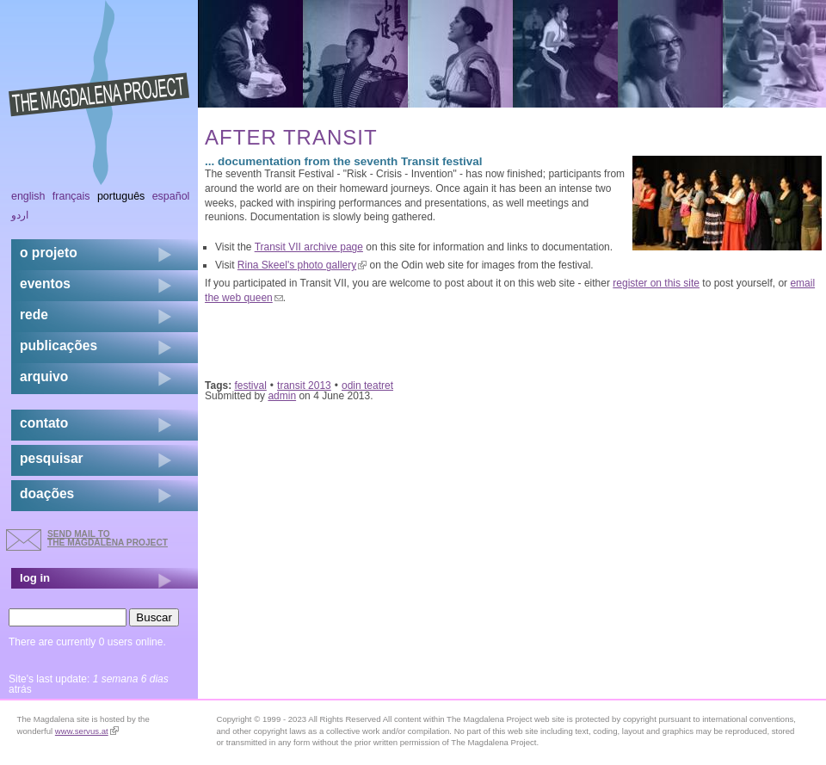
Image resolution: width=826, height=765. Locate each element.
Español (171, 196)
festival (251, 385)
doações (47, 493)
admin (282, 396)
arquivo (44, 376)
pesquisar (51, 458)
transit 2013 (304, 385)
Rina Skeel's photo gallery (302, 265)
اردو (19, 215)
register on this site (656, 283)
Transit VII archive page (309, 247)
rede (34, 314)
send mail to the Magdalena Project (107, 538)
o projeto (48, 252)
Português (121, 196)
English (28, 196)
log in (35, 577)
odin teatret (367, 385)
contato (44, 423)
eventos (45, 283)
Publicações (58, 345)
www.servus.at (87, 731)
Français (71, 196)
